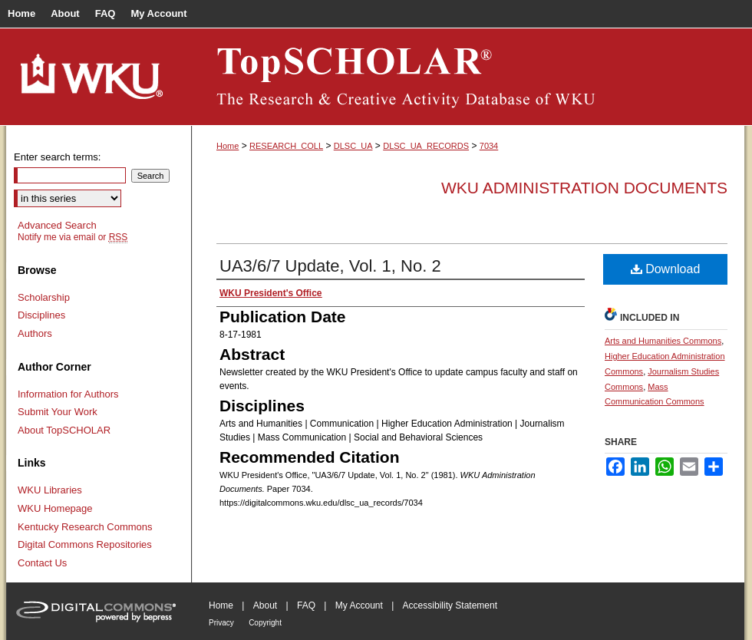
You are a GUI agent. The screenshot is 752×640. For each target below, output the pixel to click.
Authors (35, 333)
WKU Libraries (50, 490)
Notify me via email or (72, 237)
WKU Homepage (55, 508)
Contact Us (42, 563)
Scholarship (44, 297)
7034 (489, 145)
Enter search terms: (57, 157)
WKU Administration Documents (584, 187)
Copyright (265, 623)
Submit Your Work (57, 411)
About (265, 605)
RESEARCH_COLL (286, 145)
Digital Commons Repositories (85, 544)
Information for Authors (68, 394)
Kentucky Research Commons (85, 527)
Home (227, 145)
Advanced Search (57, 225)
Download (666, 268)
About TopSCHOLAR (64, 430)
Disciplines (41, 315)
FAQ (306, 605)
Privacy (221, 623)
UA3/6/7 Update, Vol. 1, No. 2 (330, 265)
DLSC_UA (353, 145)
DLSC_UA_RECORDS (426, 145)
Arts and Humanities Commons (663, 340)
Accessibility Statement (450, 605)
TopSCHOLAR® (468, 76)
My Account (359, 605)
